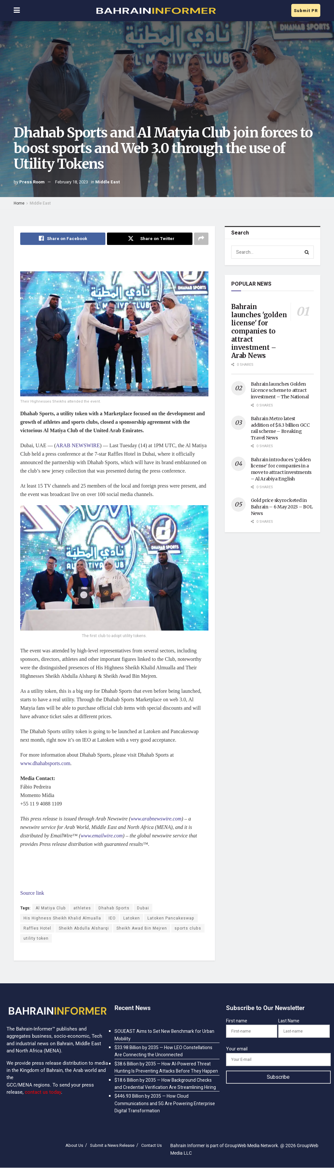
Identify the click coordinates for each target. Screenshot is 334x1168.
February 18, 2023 (71, 182)
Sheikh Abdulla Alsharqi (84, 928)
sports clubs (188, 928)
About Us (74, 1146)
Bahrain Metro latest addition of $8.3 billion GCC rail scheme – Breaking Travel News (280, 428)
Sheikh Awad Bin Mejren (141, 928)
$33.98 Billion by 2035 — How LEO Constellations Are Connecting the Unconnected (163, 1051)
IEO (112, 918)
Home (19, 203)
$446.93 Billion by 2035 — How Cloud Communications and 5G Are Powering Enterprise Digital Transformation (164, 1104)
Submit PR (306, 10)
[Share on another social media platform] (201, 239)
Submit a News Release (112, 1146)
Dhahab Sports (114, 908)
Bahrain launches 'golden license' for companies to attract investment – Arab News (259, 331)
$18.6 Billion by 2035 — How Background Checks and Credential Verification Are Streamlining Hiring (165, 1084)
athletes (82, 908)
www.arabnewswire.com (156, 818)
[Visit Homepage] (156, 10)
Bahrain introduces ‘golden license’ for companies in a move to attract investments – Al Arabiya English (281, 469)
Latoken (131, 918)
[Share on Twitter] (149, 239)
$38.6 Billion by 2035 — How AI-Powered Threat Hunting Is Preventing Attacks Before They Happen (166, 1068)
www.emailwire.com (102, 835)
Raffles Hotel (37, 928)
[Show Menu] (17, 10)
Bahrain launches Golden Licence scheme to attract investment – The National (280, 390)
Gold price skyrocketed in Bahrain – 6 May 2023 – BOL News (282, 506)
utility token (36, 938)
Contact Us (151, 1146)
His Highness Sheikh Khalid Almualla (62, 918)
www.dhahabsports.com (45, 763)
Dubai (143, 908)
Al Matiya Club (51, 908)
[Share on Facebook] (62, 239)
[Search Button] (307, 252)
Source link (32, 893)
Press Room (32, 182)
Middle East (107, 182)
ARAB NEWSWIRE (78, 446)
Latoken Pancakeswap (170, 918)
